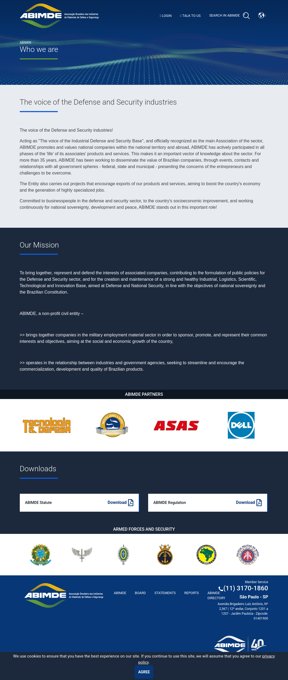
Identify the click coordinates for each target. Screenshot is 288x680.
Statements (165, 593)
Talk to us (190, 16)
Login (165, 16)
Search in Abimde (229, 15)
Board (140, 593)
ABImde (120, 593)
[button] (262, 15)
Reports (191, 593)
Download (120, 502)
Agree (144, 672)
